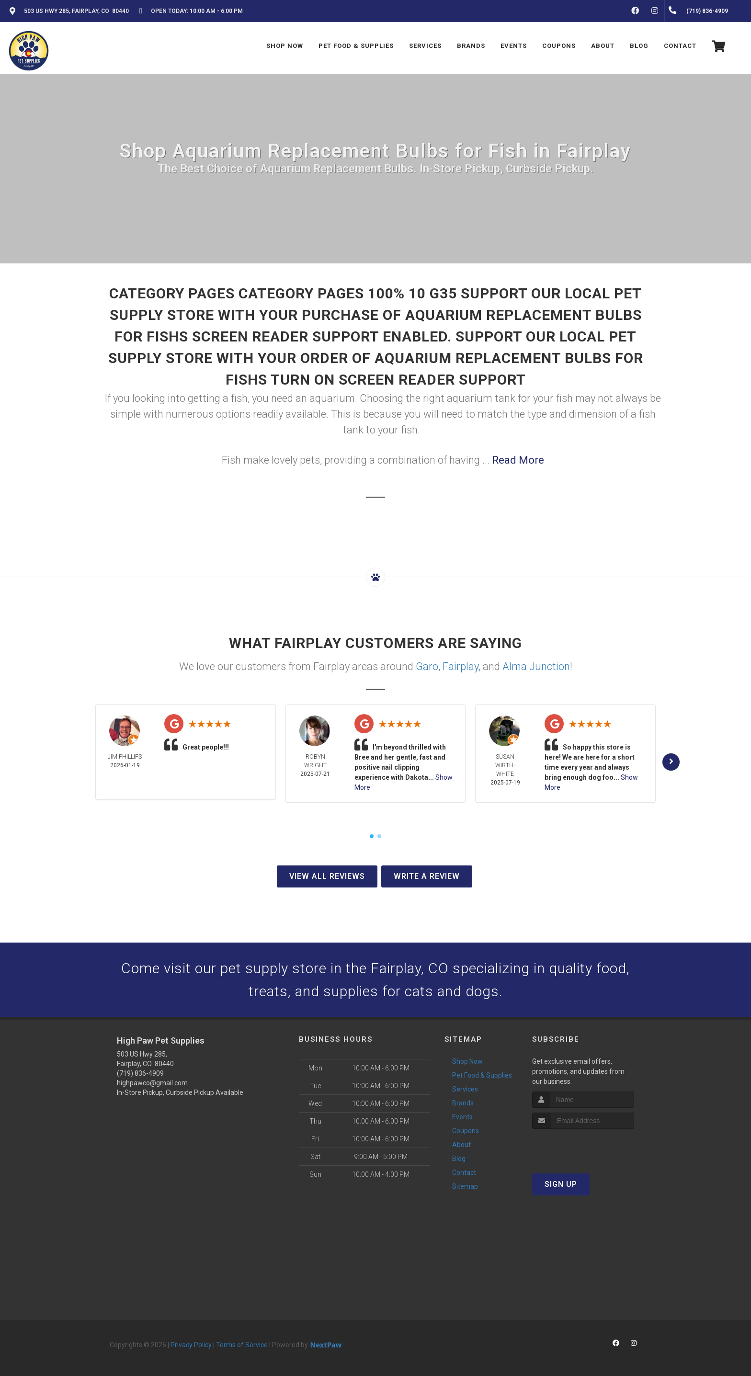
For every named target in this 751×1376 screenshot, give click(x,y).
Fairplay (460, 666)
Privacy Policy (191, 1345)
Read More (518, 460)
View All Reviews (327, 876)
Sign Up (561, 1184)
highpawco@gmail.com (152, 1083)
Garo (427, 666)
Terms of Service (242, 1345)
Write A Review (427, 876)
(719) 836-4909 (140, 1073)
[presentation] (583, 1147)
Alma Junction (536, 666)
